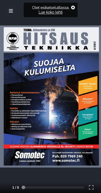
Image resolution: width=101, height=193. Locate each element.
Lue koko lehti (50, 12)
